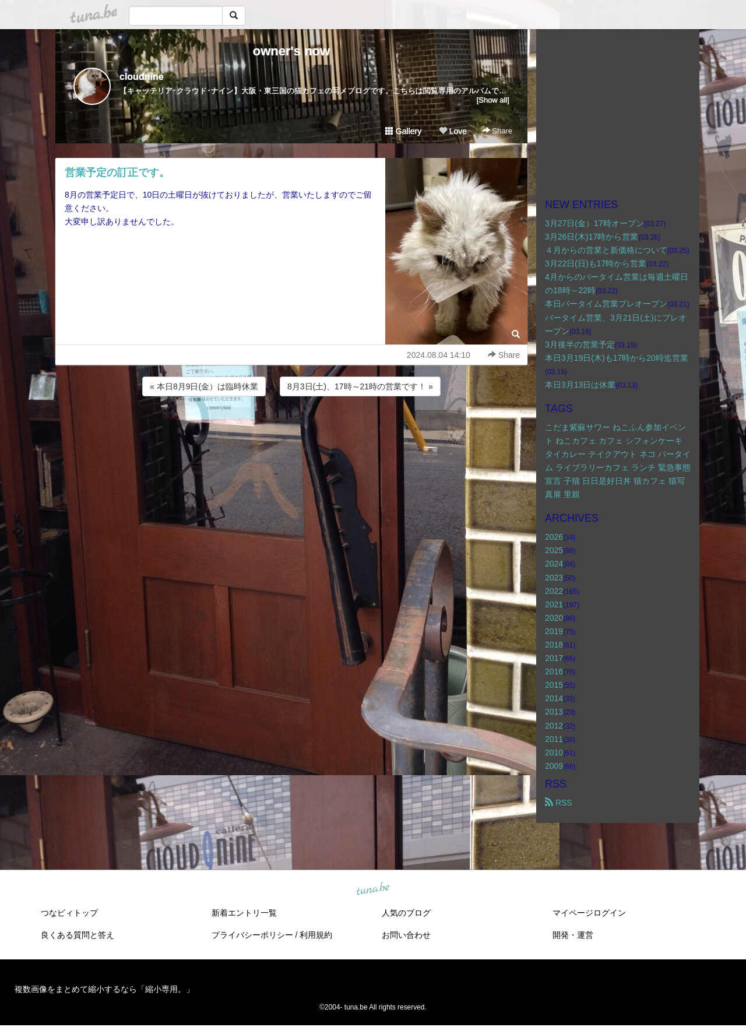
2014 (554, 698)
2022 (554, 591)
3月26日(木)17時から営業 (591, 236)
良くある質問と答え (77, 935)
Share (497, 130)
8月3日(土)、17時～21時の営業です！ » (360, 386)
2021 (554, 604)
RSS (558, 802)
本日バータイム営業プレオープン (606, 303)
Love (453, 131)
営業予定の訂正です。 (117, 172)
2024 (554, 563)
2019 (554, 631)
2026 (554, 536)
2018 (554, 644)
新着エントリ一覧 (244, 912)
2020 (554, 617)
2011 (554, 739)
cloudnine (141, 77)
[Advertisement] (291, 430)
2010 (554, 752)
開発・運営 (573, 935)
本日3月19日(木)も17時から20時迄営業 (616, 358)
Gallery (403, 131)
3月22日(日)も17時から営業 (595, 263)
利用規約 (316, 935)
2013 (554, 711)
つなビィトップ (69, 912)
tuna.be (372, 889)
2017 (554, 658)
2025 (554, 550)
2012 (554, 725)
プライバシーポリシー (252, 935)
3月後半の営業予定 (580, 344)
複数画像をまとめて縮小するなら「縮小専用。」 (104, 989)
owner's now (291, 51)
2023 (554, 577)
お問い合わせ (406, 935)
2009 (554, 766)
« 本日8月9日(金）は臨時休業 (204, 386)
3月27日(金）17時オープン (594, 223)
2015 (554, 685)
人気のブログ (406, 912)
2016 (554, 671)
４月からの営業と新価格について (606, 250)
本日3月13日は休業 (580, 384)
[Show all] (493, 100)
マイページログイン (589, 912)
